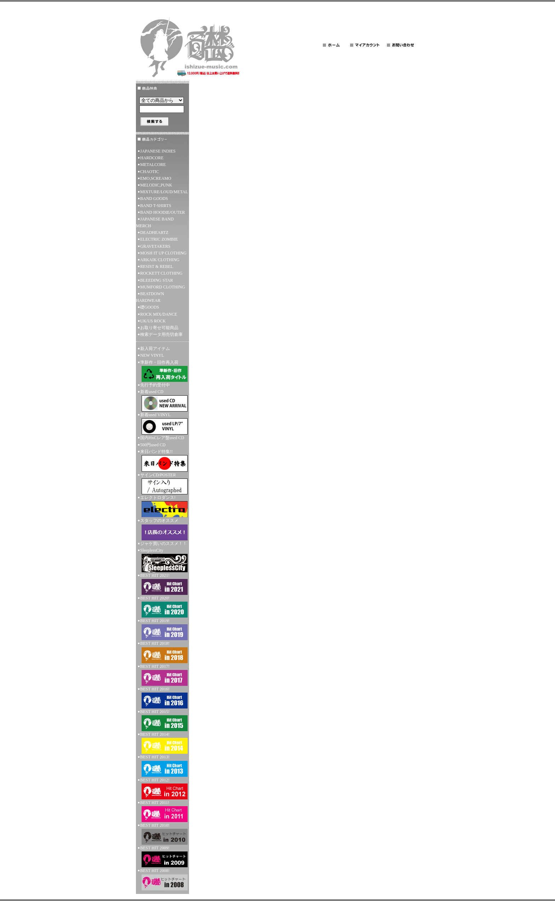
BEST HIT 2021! (162, 584)
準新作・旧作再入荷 (162, 371)
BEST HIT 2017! (162, 675)
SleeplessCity (162, 560)
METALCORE (153, 164)
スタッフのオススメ (162, 529)
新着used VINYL (162, 423)
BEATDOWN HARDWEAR (150, 297)
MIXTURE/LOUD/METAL (164, 191)
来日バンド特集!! (162, 460)
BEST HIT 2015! (162, 720)
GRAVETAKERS (155, 246)
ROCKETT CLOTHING (161, 273)
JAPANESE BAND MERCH (155, 222)
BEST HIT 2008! (162, 879)
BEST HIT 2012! (162, 788)
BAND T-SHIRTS (155, 205)
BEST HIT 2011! (162, 811)
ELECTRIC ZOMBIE (159, 239)
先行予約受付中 (155, 385)
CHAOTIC (149, 171)
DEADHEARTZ (154, 232)
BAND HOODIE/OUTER (162, 212)
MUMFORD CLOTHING (162, 287)
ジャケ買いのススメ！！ (163, 543)
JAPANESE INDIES (158, 151)
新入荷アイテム (155, 348)
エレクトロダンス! (162, 506)
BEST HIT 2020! (162, 607)
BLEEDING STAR (156, 280)
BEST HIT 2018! (162, 652)
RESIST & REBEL (156, 266)
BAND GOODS (154, 198)
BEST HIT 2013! (162, 765)
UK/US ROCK (153, 320)
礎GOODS (149, 307)
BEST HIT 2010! (162, 834)
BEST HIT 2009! (162, 856)
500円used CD (153, 444)
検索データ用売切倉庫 (161, 334)
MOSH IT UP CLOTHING (163, 253)
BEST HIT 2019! (162, 629)
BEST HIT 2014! (162, 743)
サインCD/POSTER (162, 483)
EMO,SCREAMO (155, 178)
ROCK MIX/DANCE (158, 314)
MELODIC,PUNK (156, 185)
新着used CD (162, 400)
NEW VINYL (152, 355)
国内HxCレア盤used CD (162, 437)
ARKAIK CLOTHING (159, 259)
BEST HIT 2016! (162, 697)
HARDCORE (152, 157)
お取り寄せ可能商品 (159, 327)
